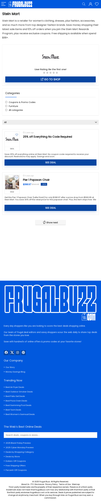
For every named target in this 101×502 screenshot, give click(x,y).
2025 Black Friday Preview (18, 443)
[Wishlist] (97, 4)
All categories (16, 110)
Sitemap (76, 484)
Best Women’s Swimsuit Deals (20, 414)
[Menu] (3, 4)
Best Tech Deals (13, 409)
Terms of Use (65, 484)
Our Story (10, 367)
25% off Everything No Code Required (47, 137)
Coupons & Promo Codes (22, 102)
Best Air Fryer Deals (15, 387)
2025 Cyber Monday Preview (20, 447)
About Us (25, 484)
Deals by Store (13, 456)
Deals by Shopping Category (20, 452)
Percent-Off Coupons (16, 470)
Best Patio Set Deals (15, 396)
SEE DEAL (50, 162)
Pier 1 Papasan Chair (36, 180)
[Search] (83, 4)
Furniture (13, 106)
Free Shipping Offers (16, 465)
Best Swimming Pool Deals (18, 405)
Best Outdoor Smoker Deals (19, 391)
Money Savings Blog (15, 371)
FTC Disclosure (37, 484)
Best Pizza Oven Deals (16, 400)
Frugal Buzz (44, 481)
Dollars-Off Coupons (16, 461)
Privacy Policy (51, 484)
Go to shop (50, 79)
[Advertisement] (50, 250)
